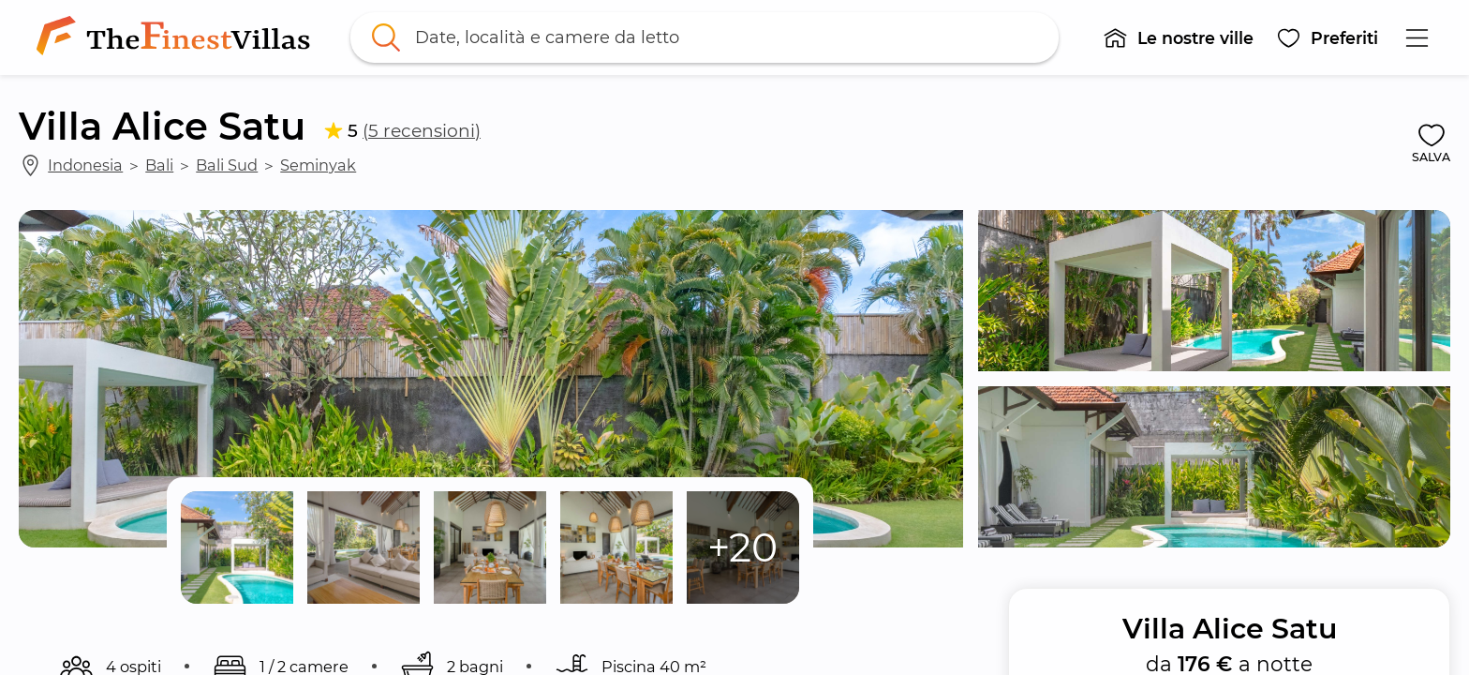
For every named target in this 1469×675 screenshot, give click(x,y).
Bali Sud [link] (227, 165)
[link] (177, 37)
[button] (1178, 37)
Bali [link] (159, 165)
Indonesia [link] (85, 165)
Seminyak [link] (318, 165)
